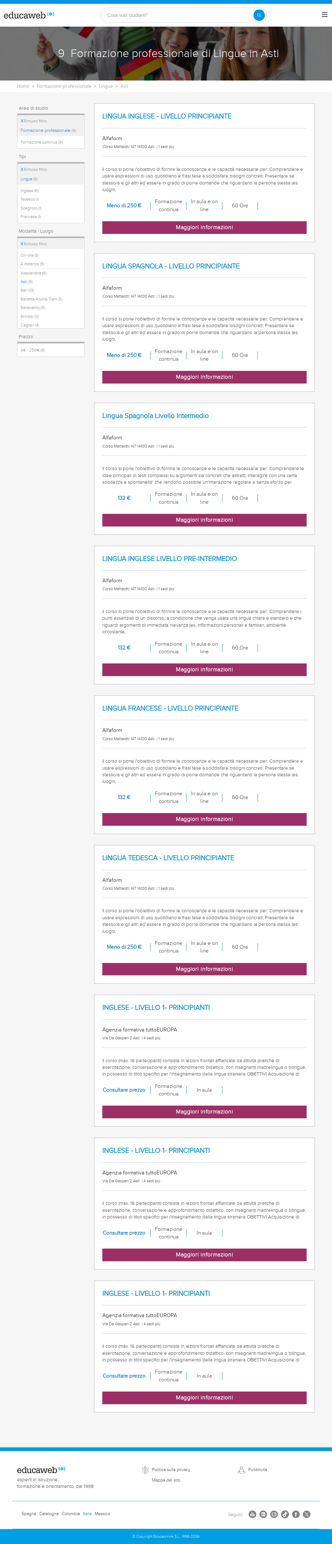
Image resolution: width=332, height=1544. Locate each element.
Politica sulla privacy (171, 1469)
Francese (31, 216)
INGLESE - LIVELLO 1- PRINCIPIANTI (156, 1008)
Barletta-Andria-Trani (41, 299)
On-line (30, 255)
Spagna (29, 1513)
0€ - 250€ (33, 350)
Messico (102, 1513)
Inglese (30, 190)
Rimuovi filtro (34, 121)
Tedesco (30, 199)
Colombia (71, 1513)
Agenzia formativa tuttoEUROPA (139, 1030)
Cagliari (30, 325)
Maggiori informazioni (204, 227)
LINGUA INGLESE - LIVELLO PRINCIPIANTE (166, 116)
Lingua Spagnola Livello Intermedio (155, 416)
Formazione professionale (48, 130)
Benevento (33, 307)
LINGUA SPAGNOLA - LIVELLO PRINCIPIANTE (170, 266)
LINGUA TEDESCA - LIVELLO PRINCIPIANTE (168, 858)
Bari (27, 290)
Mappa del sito (166, 1480)
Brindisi (30, 316)
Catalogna (49, 1513)
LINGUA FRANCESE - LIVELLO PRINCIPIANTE (170, 709)
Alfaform (112, 138)
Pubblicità (257, 1469)
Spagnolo (31, 208)
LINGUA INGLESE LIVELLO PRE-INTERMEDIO (169, 559)
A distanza (32, 264)
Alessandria (34, 273)
